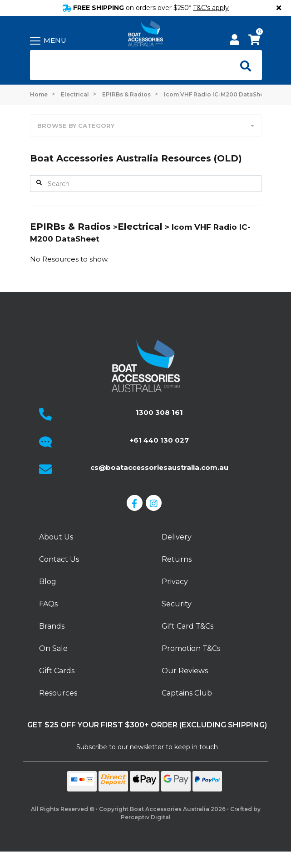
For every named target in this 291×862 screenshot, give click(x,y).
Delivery (177, 537)
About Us (56, 537)
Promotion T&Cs (191, 648)
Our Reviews (185, 670)
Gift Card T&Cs (187, 626)
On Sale (53, 648)
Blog (47, 581)
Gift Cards (56, 670)
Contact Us (59, 559)
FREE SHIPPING (145, 8)
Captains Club (187, 693)
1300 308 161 (159, 412)
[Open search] (243, 65)
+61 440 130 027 (159, 440)
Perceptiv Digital (146, 817)
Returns (177, 559)
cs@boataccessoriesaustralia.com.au (159, 467)
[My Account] (234, 41)
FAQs (48, 604)
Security (177, 604)
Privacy (175, 581)
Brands (51, 626)
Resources (58, 693)
